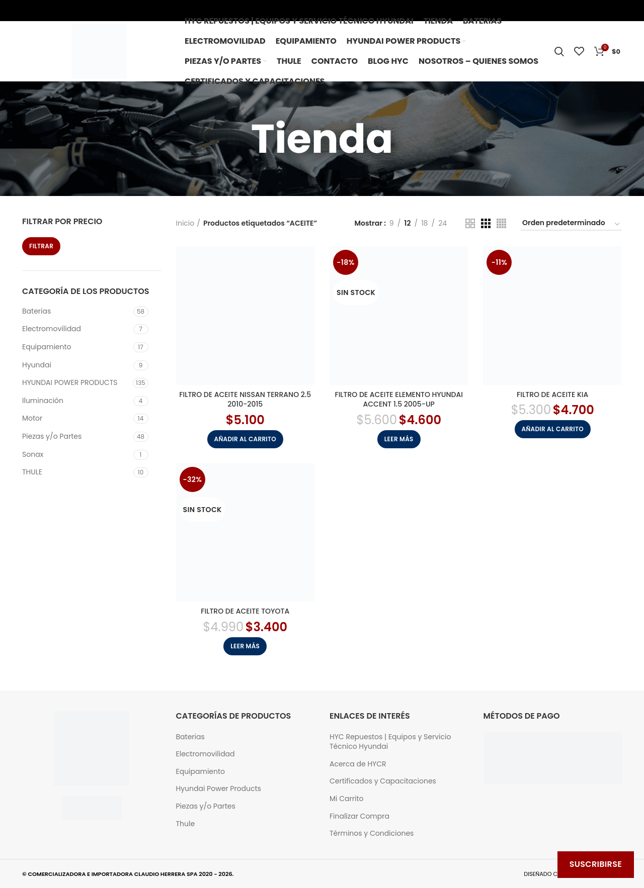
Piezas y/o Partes (52, 436)
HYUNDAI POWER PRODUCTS (69, 382)
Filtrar (41, 246)
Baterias (36, 311)
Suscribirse (596, 864)
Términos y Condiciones (372, 833)
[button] (245, 439)
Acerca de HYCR (358, 764)
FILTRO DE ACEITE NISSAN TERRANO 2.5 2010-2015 (245, 399)
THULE (32, 472)
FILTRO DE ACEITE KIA (552, 394)
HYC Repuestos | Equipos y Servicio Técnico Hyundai (390, 742)
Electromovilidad (51, 329)
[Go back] (278, 139)
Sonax (32, 454)
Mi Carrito (346, 799)
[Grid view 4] (501, 223)
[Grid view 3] (486, 223)
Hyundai (36, 365)
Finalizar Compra (359, 816)
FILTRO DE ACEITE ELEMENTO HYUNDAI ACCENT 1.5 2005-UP (399, 399)
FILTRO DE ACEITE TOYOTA (245, 611)
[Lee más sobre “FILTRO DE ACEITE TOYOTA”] (245, 646)
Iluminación (42, 401)
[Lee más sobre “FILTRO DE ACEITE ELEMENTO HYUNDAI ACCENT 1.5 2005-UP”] (399, 439)
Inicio (185, 223)
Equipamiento (46, 347)
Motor (32, 418)
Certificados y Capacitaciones (383, 781)
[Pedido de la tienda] (571, 225)
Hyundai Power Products (218, 789)
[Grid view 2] (470, 223)
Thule (185, 824)
